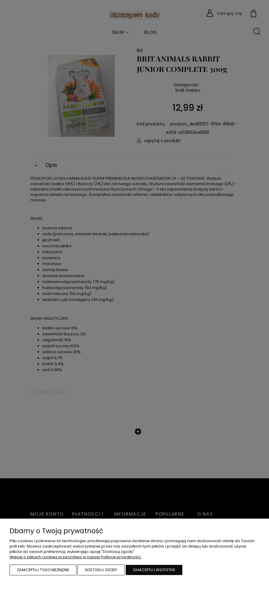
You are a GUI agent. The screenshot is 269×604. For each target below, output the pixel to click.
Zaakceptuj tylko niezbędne (43, 569)
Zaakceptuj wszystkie (154, 569)
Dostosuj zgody (101, 569)
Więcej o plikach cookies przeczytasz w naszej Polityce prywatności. (76, 557)
